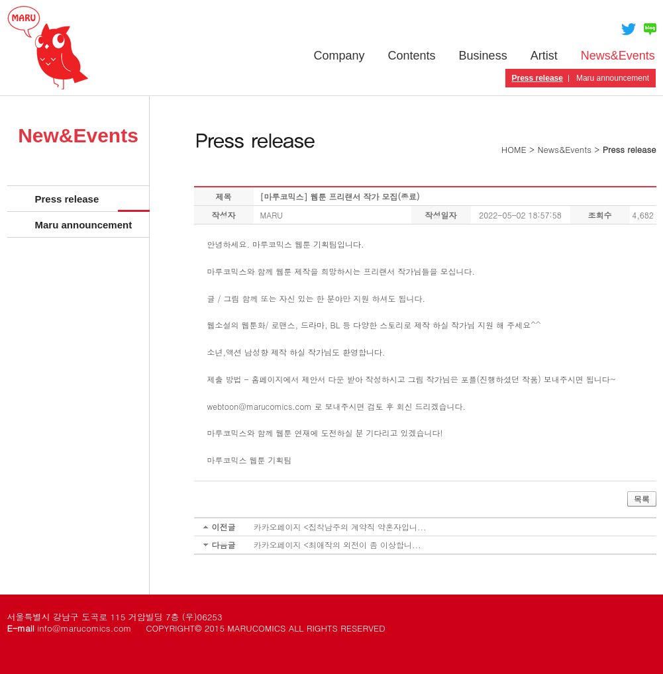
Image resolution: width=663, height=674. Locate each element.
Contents (412, 55)
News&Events (618, 55)
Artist (544, 55)
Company (339, 55)
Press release (537, 78)
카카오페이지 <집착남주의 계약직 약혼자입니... (340, 526)
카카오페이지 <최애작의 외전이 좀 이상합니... (337, 544)
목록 (642, 499)
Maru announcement (612, 78)
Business (483, 55)
